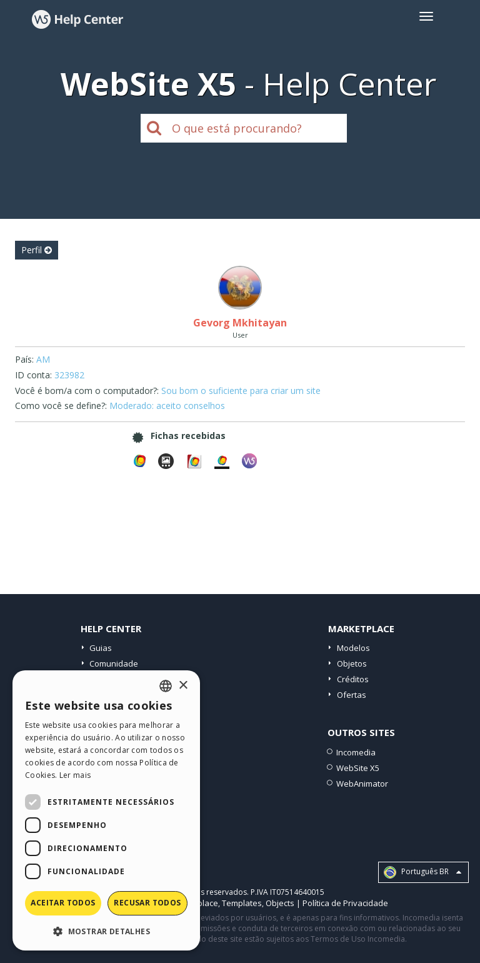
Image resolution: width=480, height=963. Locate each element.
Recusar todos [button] (147, 902)
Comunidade (113, 663)
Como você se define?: (61, 405)
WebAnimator (362, 783)
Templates (242, 903)
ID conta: (33, 375)
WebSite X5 (357, 768)
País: (24, 359)
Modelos (353, 647)
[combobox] (165, 686)
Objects (280, 903)
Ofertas (351, 694)
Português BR (422, 872)
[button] (106, 931)
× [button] (183, 685)
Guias (100, 647)
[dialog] (106, 810)
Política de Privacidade (345, 903)
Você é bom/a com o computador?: (87, 390)
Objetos (352, 663)
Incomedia (356, 752)
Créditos (353, 679)
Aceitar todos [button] (63, 902)
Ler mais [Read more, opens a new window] (75, 775)
